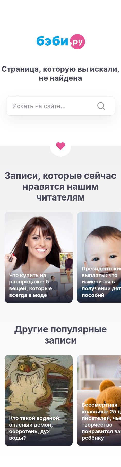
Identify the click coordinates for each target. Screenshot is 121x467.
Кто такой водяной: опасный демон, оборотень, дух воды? (35, 428)
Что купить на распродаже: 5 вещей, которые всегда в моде (30, 285)
